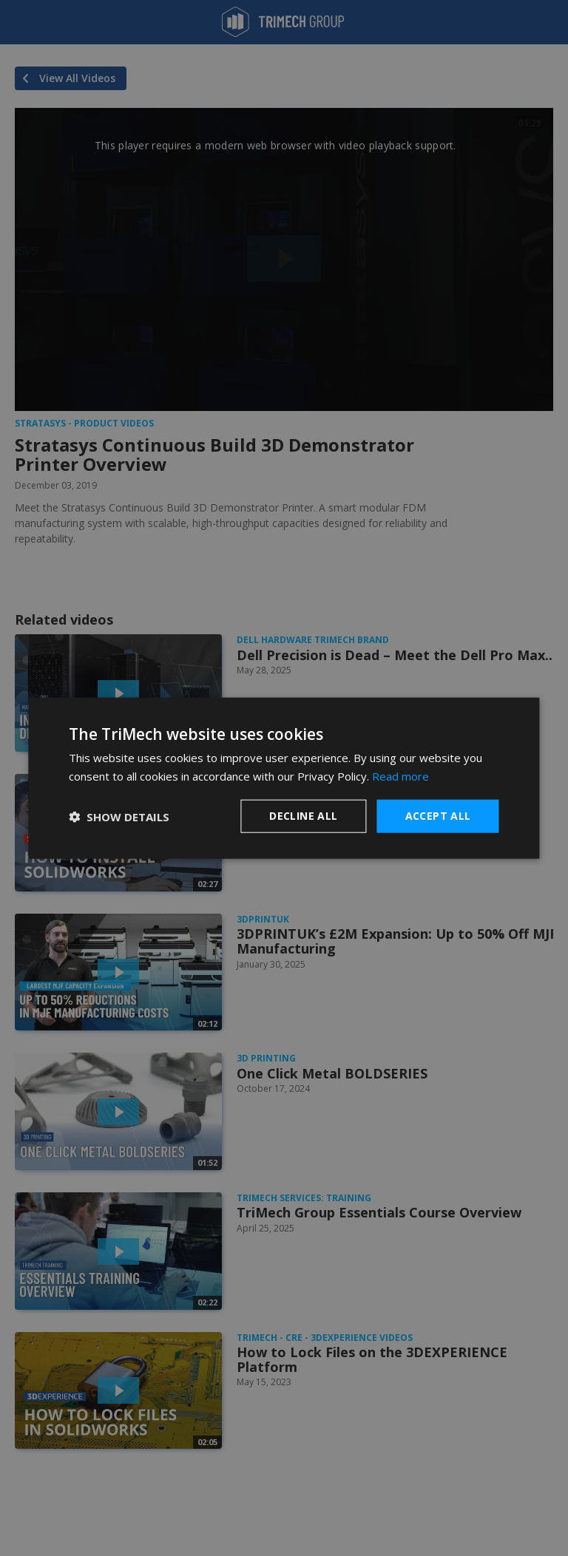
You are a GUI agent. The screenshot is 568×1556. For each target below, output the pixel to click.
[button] (119, 816)
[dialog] (283, 778)
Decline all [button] (303, 816)
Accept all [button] (438, 816)
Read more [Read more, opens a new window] (400, 775)
